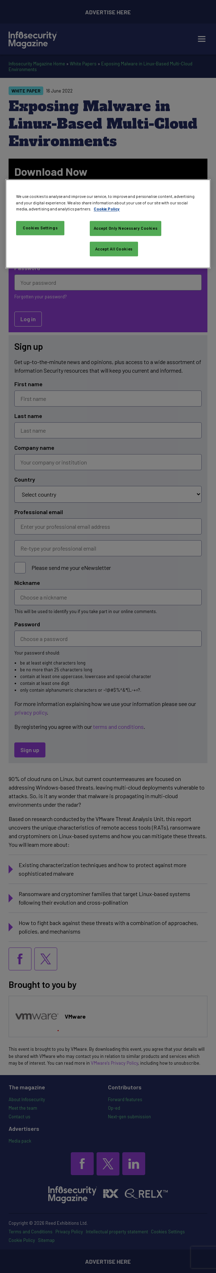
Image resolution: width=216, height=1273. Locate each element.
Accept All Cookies (114, 249)
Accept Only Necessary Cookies (126, 228)
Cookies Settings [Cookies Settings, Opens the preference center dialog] (40, 227)
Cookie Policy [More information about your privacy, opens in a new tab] (107, 209)
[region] (108, 224)
